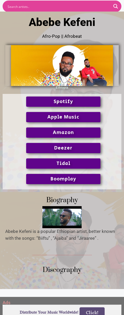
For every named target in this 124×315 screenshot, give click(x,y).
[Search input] (59, 6)
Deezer (63, 148)
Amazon (63, 132)
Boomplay (63, 179)
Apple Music (63, 117)
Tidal (63, 163)
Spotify (63, 101)
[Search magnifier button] (115, 6)
